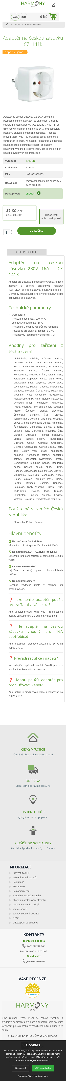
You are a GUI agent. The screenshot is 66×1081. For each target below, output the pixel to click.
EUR (23, 17)
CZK (15, 17)
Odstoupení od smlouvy (25, 922)
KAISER (30, 161)
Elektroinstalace (33, 24)
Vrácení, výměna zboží (25, 877)
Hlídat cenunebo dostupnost (51, 216)
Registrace (18, 882)
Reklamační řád (21, 891)
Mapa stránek (20, 909)
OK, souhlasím (43, 1068)
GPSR (16, 918)
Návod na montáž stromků (27, 895)
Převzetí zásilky (21, 873)
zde (46, 1076)
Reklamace (19, 886)
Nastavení (20, 1068)
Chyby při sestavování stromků (29, 900)
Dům (17, 24)
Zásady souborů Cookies (26, 913)
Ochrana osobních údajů (26, 904)
